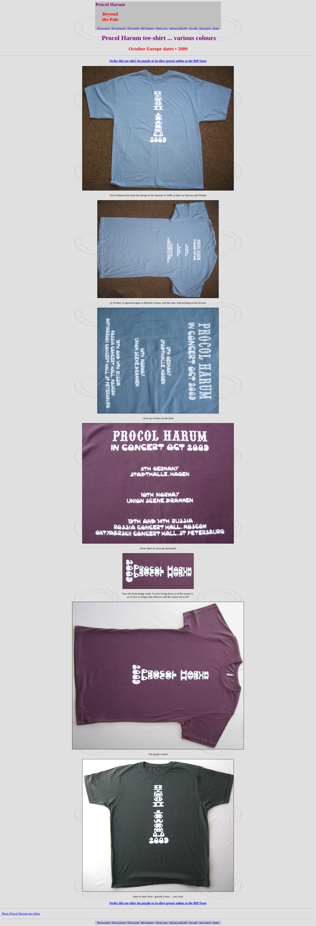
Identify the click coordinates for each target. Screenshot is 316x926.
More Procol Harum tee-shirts (21, 913)
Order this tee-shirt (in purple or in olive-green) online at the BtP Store (158, 61)
